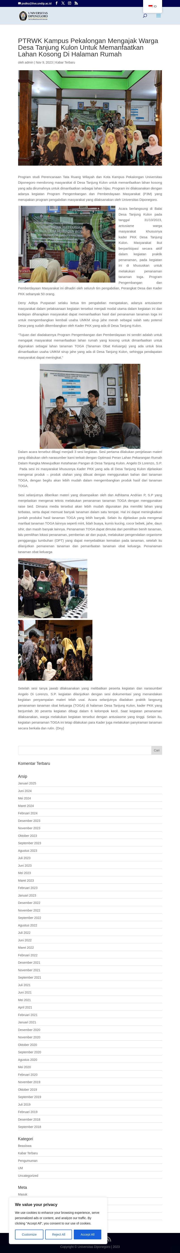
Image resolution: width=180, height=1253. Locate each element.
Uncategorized (28, 1175)
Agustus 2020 (27, 1060)
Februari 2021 (28, 1015)
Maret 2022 (26, 947)
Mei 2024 (24, 798)
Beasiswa (25, 1146)
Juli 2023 (24, 858)
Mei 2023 (24, 873)
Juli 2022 (24, 932)
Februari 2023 (28, 888)
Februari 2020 (28, 1074)
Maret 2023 (26, 880)
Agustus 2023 (27, 850)
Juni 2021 (25, 992)
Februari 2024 (28, 813)
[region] (58, 1220)
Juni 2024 (25, 791)
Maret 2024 (26, 806)
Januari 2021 (27, 1022)
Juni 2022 (25, 940)
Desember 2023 (29, 821)
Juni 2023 (25, 865)
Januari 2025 (27, 783)
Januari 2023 (27, 895)
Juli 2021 (24, 985)
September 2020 (29, 1052)
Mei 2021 (24, 1000)
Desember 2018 (29, 1119)
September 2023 (29, 843)
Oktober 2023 (27, 835)
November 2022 (29, 910)
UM (20, 1168)
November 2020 (29, 1037)
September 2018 (29, 1127)
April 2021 (25, 1007)
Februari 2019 (28, 1112)
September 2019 (29, 1097)
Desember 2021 (29, 962)
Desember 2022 (29, 903)
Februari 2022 (28, 955)
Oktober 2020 (27, 1045)
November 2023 (29, 828)
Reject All (58, 1234)
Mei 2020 (24, 1067)
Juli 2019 (24, 1104)
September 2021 (29, 977)
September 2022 (29, 918)
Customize (29, 1234)
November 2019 (29, 1082)
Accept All (87, 1234)
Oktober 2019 (27, 1089)
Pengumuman (28, 1160)
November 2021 (29, 970)
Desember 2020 (29, 1030)
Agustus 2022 (27, 925)
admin (29, 62)
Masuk (22, 1194)
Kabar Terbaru (65, 62)
